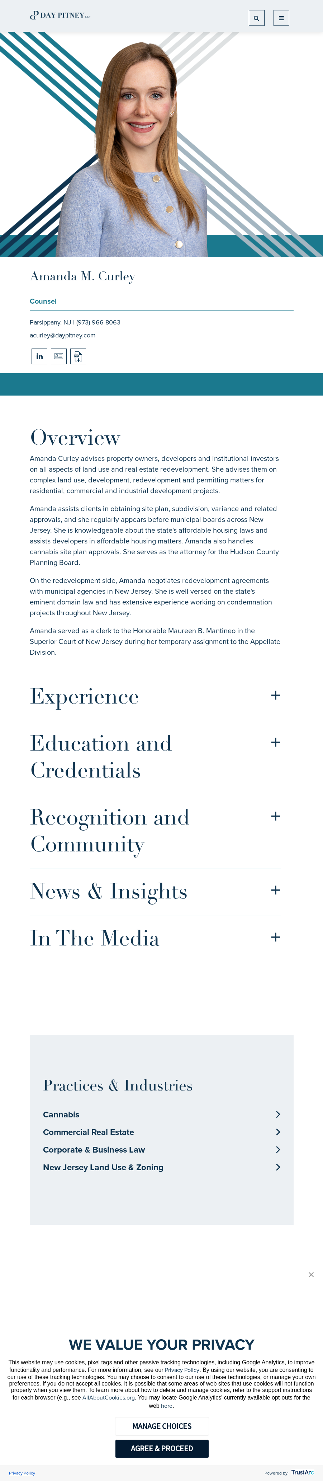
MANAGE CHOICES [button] (161, 1426)
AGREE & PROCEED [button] (162, 1448)
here (166, 1406)
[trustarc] (302, 1473)
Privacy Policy (182, 1370)
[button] (311, 1275)
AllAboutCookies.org (108, 1397)
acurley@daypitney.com (63, 335)
